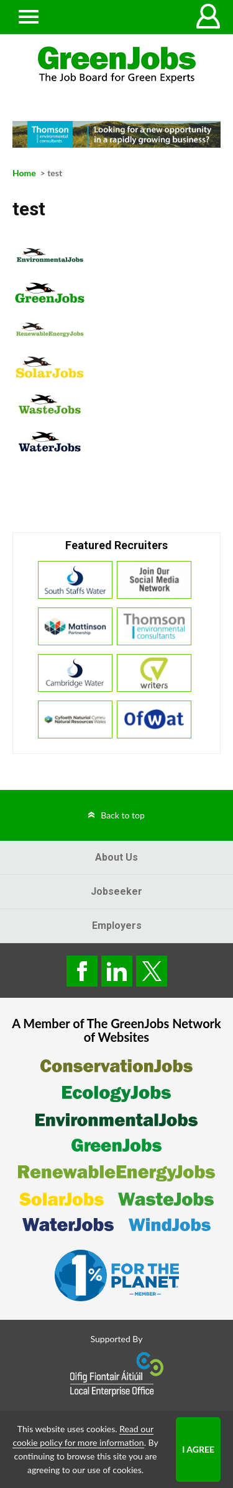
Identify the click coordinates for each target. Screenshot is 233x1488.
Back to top (123, 815)
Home (24, 173)
